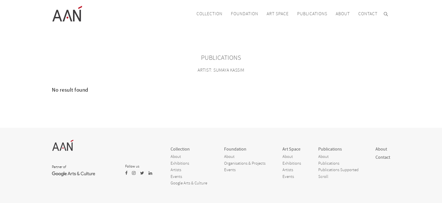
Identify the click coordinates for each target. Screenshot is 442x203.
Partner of (59, 167)
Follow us (132, 166)
